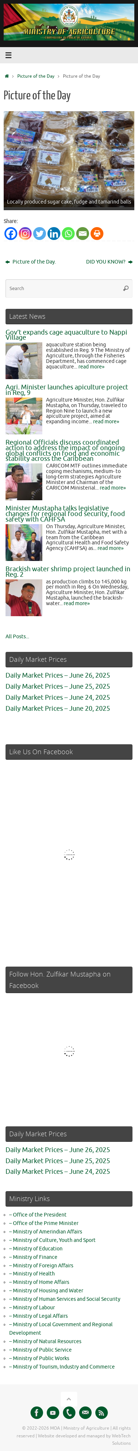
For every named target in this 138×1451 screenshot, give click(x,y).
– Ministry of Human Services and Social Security (64, 1299)
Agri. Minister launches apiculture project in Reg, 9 (67, 390)
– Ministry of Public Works (39, 1358)
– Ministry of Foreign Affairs (41, 1266)
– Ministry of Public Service (40, 1350)
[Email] (82, 233)
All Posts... (17, 636)
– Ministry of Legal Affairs (38, 1316)
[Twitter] (39, 233)
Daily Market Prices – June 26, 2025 (58, 675)
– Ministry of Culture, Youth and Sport (52, 1240)
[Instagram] (25, 233)
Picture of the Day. (30, 262)
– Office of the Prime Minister (43, 1223)
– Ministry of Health (32, 1274)
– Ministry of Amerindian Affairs (45, 1232)
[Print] (97, 233)
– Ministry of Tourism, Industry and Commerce (62, 1367)
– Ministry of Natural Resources (45, 1341)
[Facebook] (10, 233)
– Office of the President (38, 1215)
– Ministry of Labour (32, 1308)
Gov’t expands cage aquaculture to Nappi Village (66, 335)
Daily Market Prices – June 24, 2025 (58, 697)
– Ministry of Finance (33, 1257)
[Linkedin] (53, 233)
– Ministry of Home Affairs (39, 1282)
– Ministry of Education (36, 1249)
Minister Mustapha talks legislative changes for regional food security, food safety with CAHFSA (65, 513)
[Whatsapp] (68, 233)
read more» (91, 367)
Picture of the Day (35, 76)
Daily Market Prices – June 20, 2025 (58, 709)
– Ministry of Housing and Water (46, 1291)
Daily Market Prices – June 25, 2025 (58, 686)
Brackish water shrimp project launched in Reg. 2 (68, 572)
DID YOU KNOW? (109, 262)
